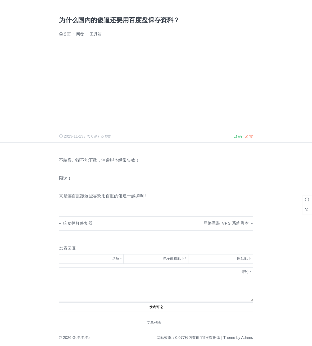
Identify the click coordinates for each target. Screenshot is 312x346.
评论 (246, 272)
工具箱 (96, 34)
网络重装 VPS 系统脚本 (226, 223)
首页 (67, 34)
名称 (117, 259)
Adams (247, 337)
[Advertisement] (156, 82)
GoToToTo (81, 337)
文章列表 (154, 322)
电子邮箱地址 (174, 259)
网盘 (80, 34)
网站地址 (244, 259)
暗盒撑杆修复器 (78, 223)
